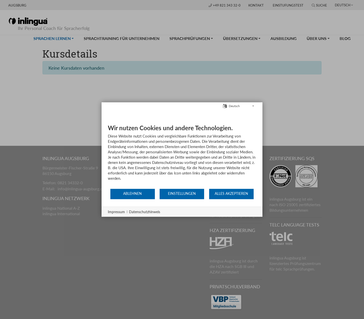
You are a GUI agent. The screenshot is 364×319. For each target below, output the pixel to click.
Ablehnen (132, 194)
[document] (182, 156)
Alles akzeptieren (231, 194)
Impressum (116, 212)
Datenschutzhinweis (144, 212)
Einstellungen (182, 194)
